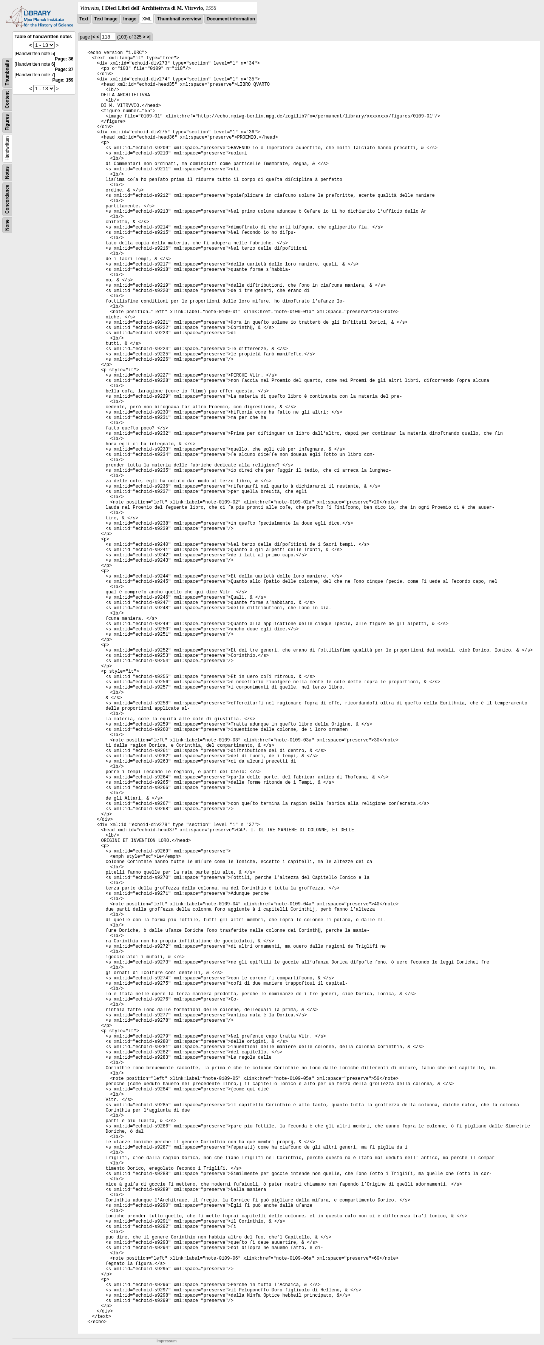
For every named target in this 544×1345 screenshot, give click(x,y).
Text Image (105, 19)
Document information (231, 19)
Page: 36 (64, 59)
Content (7, 99)
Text (83, 19)
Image (129, 19)
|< (93, 37)
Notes (7, 172)
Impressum (166, 1341)
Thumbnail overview (179, 19)
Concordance (7, 199)
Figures (7, 122)
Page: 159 (62, 80)
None (7, 225)
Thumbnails (7, 72)
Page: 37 (64, 69)
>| (148, 37)
